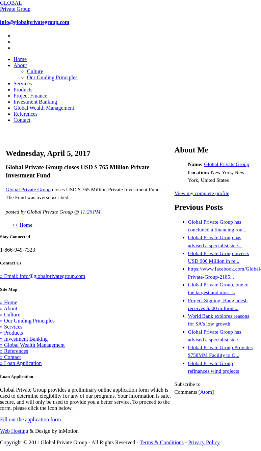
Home (20, 59)
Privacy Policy (204, 442)
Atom (206, 392)
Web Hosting (14, 431)
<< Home (22, 225)
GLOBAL (15, 6)
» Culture (10, 314)
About (20, 65)
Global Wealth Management (44, 108)
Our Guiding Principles (52, 77)
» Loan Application (21, 363)
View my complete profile (202, 193)
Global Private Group (28, 189)
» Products (11, 333)
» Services (11, 327)
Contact (22, 120)
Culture (35, 71)
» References (14, 351)
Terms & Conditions (161, 442)
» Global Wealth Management (32, 345)
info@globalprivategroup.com (34, 22)
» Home (8, 302)
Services (23, 83)
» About (8, 308)
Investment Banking (35, 102)
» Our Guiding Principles (27, 320)
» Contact (10, 357)
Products (23, 89)
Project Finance (30, 95)
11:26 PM (90, 212)
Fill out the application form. (31, 419)
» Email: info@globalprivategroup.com (42, 276)
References (25, 114)
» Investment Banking (24, 339)
